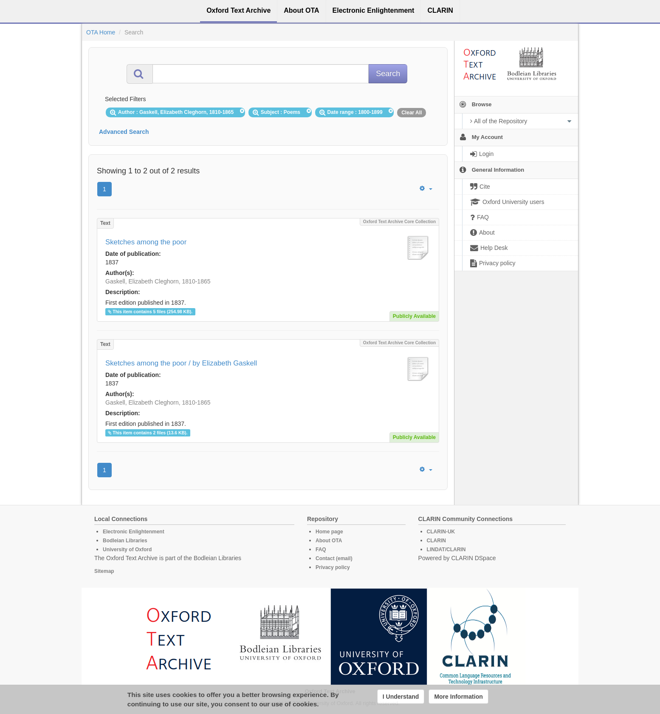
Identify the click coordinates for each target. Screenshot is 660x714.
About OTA (329, 541)
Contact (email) (334, 558)
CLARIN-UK (441, 532)
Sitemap (104, 571)
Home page (329, 532)
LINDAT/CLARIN (446, 549)
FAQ (321, 549)
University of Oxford (127, 549)
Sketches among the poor (145, 242)
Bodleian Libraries (125, 541)
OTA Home (100, 32)
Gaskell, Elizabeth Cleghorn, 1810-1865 (158, 281)
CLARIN (436, 541)
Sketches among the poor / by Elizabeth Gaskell (181, 363)
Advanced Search (124, 131)
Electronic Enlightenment (133, 532)
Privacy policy (333, 567)
